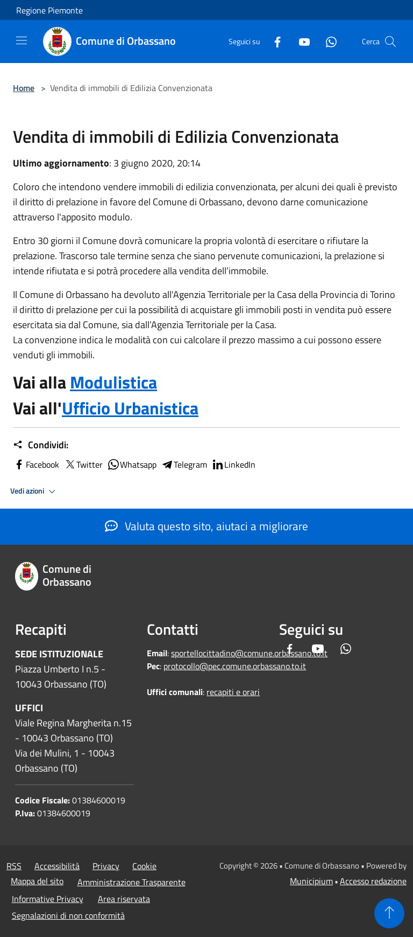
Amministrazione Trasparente (131, 882)
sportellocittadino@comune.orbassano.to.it (249, 653)
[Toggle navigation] (21, 40)
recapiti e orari (233, 691)
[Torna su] (389, 913)
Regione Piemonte (49, 10)
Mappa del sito (37, 880)
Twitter (83, 464)
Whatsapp (131, 464)
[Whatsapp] (327, 41)
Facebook (36, 464)
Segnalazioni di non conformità (68, 915)
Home (23, 87)
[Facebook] (273, 41)
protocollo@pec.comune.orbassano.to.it (234, 666)
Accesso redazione (373, 880)
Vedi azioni (34, 491)
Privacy (105, 865)
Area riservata (124, 898)
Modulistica (113, 382)
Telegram (184, 464)
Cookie (144, 865)
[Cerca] (390, 41)
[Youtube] (300, 41)
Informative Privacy (47, 898)
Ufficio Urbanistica (130, 408)
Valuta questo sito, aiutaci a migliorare (206, 526)
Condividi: (40, 445)
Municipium (311, 880)
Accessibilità (57, 865)
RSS (14, 865)
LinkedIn (233, 464)
